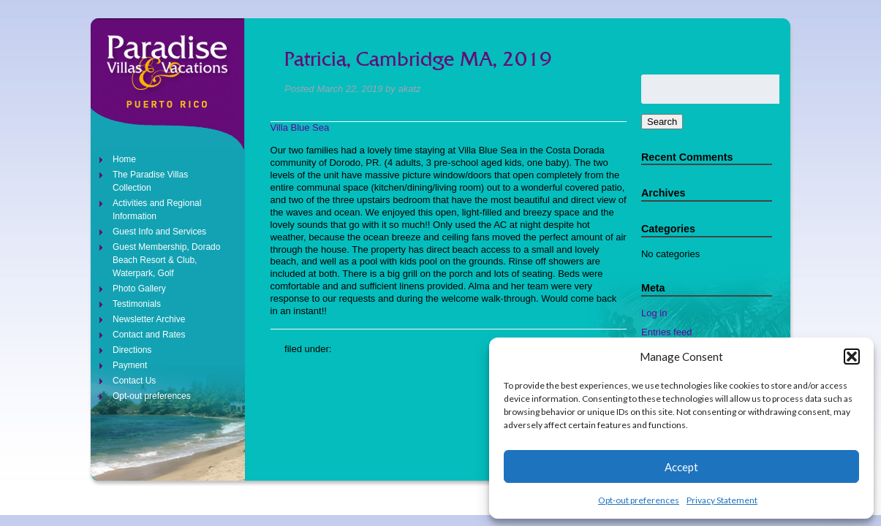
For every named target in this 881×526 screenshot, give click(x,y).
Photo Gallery (139, 288)
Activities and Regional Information (157, 209)
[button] (851, 356)
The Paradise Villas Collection (150, 181)
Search (662, 121)
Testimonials (137, 304)
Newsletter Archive (149, 319)
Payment (130, 365)
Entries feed (666, 332)
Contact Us (134, 381)
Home (124, 159)
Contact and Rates (149, 334)
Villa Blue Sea (300, 127)
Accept (681, 466)
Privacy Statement (722, 500)
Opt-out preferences (638, 500)
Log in (654, 313)
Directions (132, 350)
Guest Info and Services (159, 231)
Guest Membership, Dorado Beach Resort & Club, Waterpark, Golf (166, 260)
